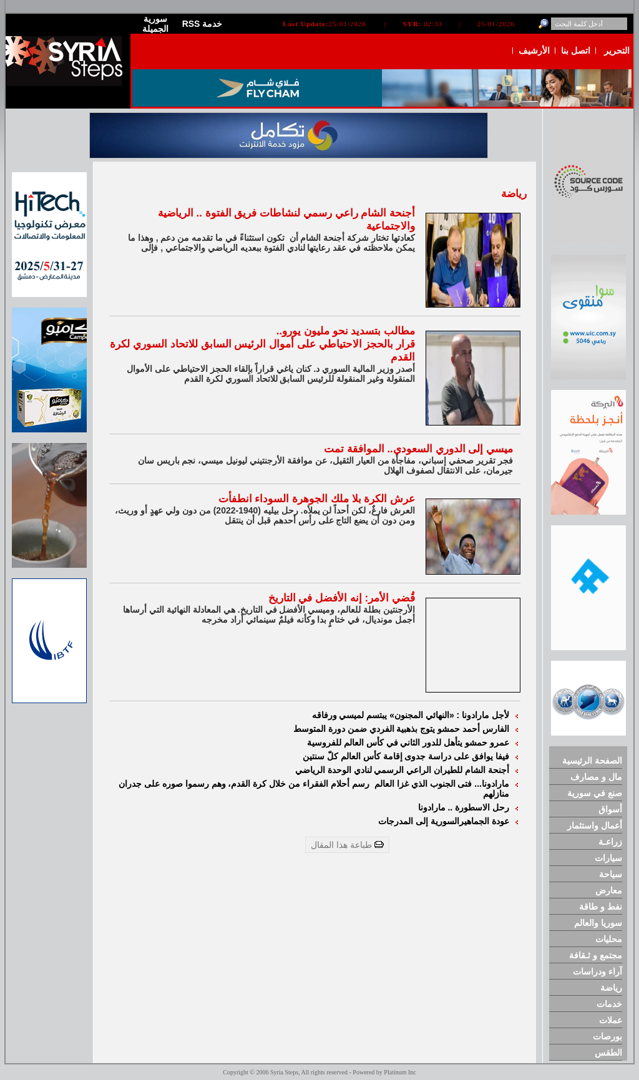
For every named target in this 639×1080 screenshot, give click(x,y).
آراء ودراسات (597, 971)
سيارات (608, 858)
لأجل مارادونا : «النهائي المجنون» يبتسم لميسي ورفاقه (410, 715)
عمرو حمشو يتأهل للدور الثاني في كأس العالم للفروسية (408, 742)
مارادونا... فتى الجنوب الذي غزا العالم (441, 784)
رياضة (611, 988)
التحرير (617, 51)
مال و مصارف (596, 777)
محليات (608, 939)
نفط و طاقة (600, 907)
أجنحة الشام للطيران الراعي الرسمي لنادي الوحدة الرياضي (402, 770)
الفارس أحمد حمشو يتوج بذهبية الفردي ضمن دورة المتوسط (401, 729)
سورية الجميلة (155, 24)
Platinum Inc (400, 1072)
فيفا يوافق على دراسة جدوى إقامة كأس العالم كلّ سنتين (406, 756)
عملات (610, 1020)
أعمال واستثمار (594, 825)
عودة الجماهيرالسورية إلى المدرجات (443, 821)
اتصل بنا (575, 51)
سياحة (610, 874)
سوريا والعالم (598, 923)
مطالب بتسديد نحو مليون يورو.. (345, 331)
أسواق (610, 809)
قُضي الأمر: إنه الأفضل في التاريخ (341, 598)
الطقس (608, 1053)
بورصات (607, 1036)
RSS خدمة (202, 24)
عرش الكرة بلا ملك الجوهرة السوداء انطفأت (316, 499)
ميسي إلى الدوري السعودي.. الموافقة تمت (418, 449)
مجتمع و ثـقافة (595, 955)
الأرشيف (534, 51)
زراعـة (610, 842)
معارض (608, 890)
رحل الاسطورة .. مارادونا (463, 807)
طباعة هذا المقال (347, 845)
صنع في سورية (594, 793)
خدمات (609, 1004)
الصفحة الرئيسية (592, 761)
